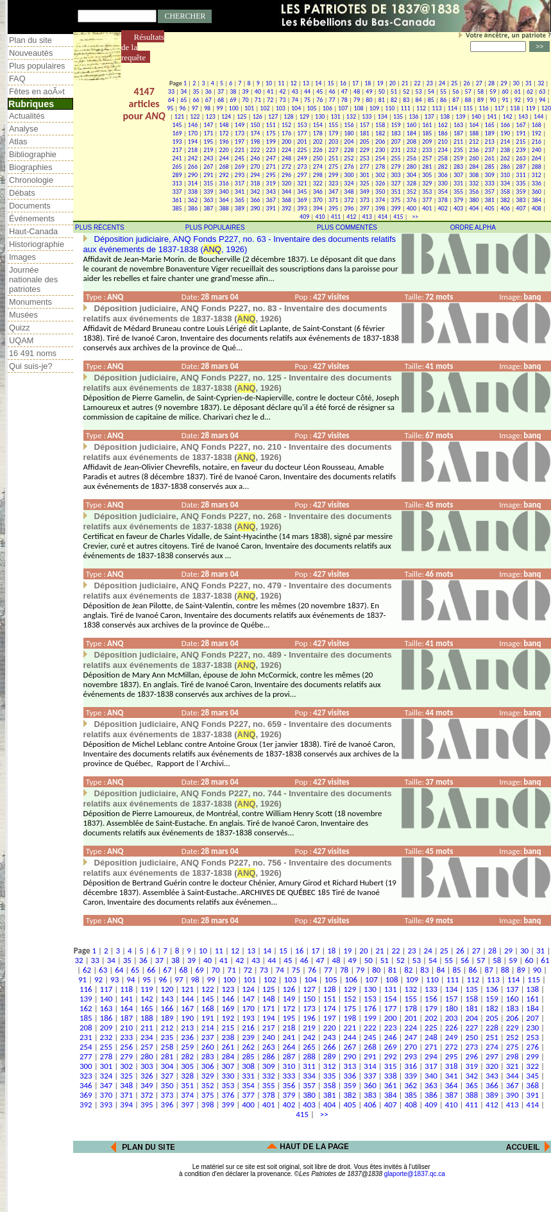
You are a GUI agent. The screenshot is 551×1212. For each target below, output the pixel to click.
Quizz (19, 327)
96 (182, 108)
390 (255, 208)
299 (333, 175)
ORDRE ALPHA (473, 227)
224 (286, 150)
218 (193, 150)
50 (381, 91)
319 (271, 183)
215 (520, 141)
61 (517, 91)
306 (443, 175)
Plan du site (30, 40)
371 (333, 200)
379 (458, 200)
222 (255, 150)
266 (193, 166)
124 (226, 116)
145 (177, 125)
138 (445, 116)
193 (177, 141)
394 (318, 208)
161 (427, 125)
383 (520, 200)
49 (369, 91)
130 (320, 116)
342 (255, 191)
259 (458, 158)
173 (239, 133)
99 (219, 108)
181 (364, 133)
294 (255, 175)
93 (530, 100)
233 (427, 150)
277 (364, 166)
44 (307, 91)
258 (443, 158)
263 (520, 158)
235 (458, 150)
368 (286, 200)
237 (490, 150)
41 (270, 91)
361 (177, 200)
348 (348, 191)
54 (431, 91)
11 (281, 83)
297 (302, 175)
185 (427, 133)
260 (474, 158)
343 (271, 191)
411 (336, 216)
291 (208, 175)
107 (343, 108)
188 (474, 133)
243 (208, 158)
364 (223, 200)
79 (356, 100)
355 (458, 191)
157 (364, 125)
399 (395, 208)
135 (398, 116)
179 (333, 133)
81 (381, 100)
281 (427, 166)
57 (468, 91)
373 (364, 200)
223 (271, 150)
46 (332, 91)
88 (468, 100)
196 (223, 141)
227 (333, 150)
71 (258, 100)
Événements (32, 218)
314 (193, 183)
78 (344, 100)
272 (286, 166)
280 (411, 166)
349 (364, 191)
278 (380, 166)
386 (193, 208)
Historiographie (36, 244)
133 (366, 116)
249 (302, 158)
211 (458, 141)
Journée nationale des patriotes (33, 279)
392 (286, 208)
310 (505, 175)
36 (208, 91)
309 (490, 175)
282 (443, 166)
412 (351, 216)
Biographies (31, 167)
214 (505, 141)
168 (536, 125)
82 (394, 100)
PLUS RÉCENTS (99, 227)
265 (177, 166)
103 (280, 108)
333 (490, 183)
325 (364, 183)
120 (546, 108)
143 (523, 116)
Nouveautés (31, 53)
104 (296, 108)
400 (411, 208)
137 (429, 116)
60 (505, 91)
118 (515, 108)
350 (380, 191)
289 (177, 175)
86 (443, 100)
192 (536, 133)
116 (483, 108)
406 (505, 208)
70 (245, 100)
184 (411, 133)
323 (333, 183)
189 (490, 133)
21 (405, 83)
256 (411, 158)
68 (220, 100)
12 (294, 83)
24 (442, 83)
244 (223, 158)
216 (536, 141)
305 (427, 175)
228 (348, 150)
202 (318, 141)
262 (505, 158)
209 (427, 141)
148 (223, 125)
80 (369, 100)
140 (476, 116)
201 (302, 141)
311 (520, 175)
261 (490, 158)
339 (208, 191)
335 (520, 183)
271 (271, 166)
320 (286, 183)
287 (520, 166)
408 (536, 208)
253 (364, 158)
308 (474, 175)
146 (193, 125)
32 (541, 83)
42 (282, 91)
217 (177, 150)
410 (320, 216)
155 (333, 125)
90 (492, 100)
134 (382, 116)
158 (380, 125)
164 (474, 125)
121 (179, 116)
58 (480, 91)
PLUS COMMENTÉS (347, 227)
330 (443, 183)
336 (536, 183)
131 (335, 116)
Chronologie (31, 180)
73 (282, 100)
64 (171, 100)
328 (411, 183)
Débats (22, 193)
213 (490, 141)
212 (474, 141)
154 (318, 125)
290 (193, 175)
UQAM (21, 340)
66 (195, 100)
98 (207, 108)
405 (490, 208)
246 (255, 158)
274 (318, 166)
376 (411, 200)
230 (380, 150)
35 (195, 91)
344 (286, 191)
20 (392, 83)
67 (208, 100)
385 (177, 208)
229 (364, 150)
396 (348, 208)
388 (223, 208)
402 (443, 208)
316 (223, 183)
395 (333, 208)
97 (195, 108)
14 (318, 83)
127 (273, 116)
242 (193, 158)
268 (223, 166)
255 (395, 158)
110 (389, 108)
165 (490, 125)
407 (520, 208)
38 (233, 91)
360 (536, 191)
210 (443, 141)
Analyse (23, 128)
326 (380, 183)
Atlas (18, 141)
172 (223, 133)
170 (193, 133)
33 (171, 91)
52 (406, 91)
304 (411, 175)
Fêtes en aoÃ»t (37, 91)
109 (374, 108)
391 (271, 208)
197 (239, 141)
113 (436, 108)
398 (380, 208)
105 (311, 108)
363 (208, 200)
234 (443, 150)
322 (318, 183)
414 (382, 216)
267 (208, 166)
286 (505, 166)
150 (255, 125)
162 (443, 125)
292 (223, 175)
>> (413, 216)
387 (208, 208)
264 (536, 158)
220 (223, 150)
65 (183, 100)
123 (211, 116)
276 (348, 166)
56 (455, 91)
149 (239, 125)
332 (474, 183)
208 (411, 141)
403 (458, 208)
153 (302, 125)
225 (302, 150)
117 (499, 108)
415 (398, 216)
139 (460, 116)
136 (413, 116)
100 (234, 108)
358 (505, 191)
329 (427, 183)
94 (542, 100)
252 (348, 158)
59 (492, 91)
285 (490, 166)
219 (208, 150)
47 (344, 91)
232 (411, 150)
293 (239, 175)
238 (505, 150)
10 (269, 83)
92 (517, 100)
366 (255, 200)
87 (455, 100)
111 (406, 108)
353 (427, 191)
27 (479, 83)
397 (364, 208)
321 (302, 183)
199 (271, 141)
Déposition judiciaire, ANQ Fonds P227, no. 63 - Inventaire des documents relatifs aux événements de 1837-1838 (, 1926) (239, 244)
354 (443, 191)
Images (22, 257)
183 (395, 133)
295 (271, 175)
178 (318, 133)
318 (255, 183)
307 (458, 175)
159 (395, 125)
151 (271, 125)
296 (286, 175)
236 (474, 150)
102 (264, 108)
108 (358, 108)
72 (270, 100)
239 (520, 150)
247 (271, 158)
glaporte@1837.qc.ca (414, 1173)
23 (430, 83)
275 (333, 166)
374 (380, 200)
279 (395, 166)
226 (318, 150)
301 (364, 175)
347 (333, 191)
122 (194, 116)
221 (239, 150)
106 (327, 108)
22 (417, 83)
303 (395, 175)
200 (286, 141)
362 (193, 200)
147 (208, 125)
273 (302, 166)
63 (542, 91)
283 (458, 166)
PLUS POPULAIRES (215, 227)
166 (505, 125)
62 (530, 91)
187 (458, 133)
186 (443, 133)
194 (193, 141)
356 (474, 191)
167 (520, 125)
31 (528, 83)
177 (302, 133)
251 (333, 158)
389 (239, 208)
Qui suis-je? (31, 366)
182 (380, 133)
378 (443, 200)
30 (516, 83)
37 (220, 91)
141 (491, 116)
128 (288, 116)
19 (380, 83)
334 (505, 183)
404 (474, 208)
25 (454, 83)
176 (286, 133)
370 (318, 200)
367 (271, 200)
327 (395, 183)
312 (536, 175)
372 (348, 200)
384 (536, 200)
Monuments (30, 302)
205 (364, 141)
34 (183, 91)
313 (177, 183)
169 (177, 133)
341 (239, 191)
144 (538, 116)
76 (319, 100)
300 (348, 175)
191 (520, 133)
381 (490, 200)
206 (380, 141)
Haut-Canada (33, 231)
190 (505, 133)
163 (458, 125)
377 (427, 200)
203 (333, 141)
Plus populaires (37, 66)
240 (536, 150)
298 (318, 175)
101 (249, 108)
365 (239, 200)
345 (302, 191)
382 (505, 200)
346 (318, 191)
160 (411, 125)
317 (239, 183)
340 (223, 191)
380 (474, 200)
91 (505, 100)
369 (302, 200)
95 (170, 108)
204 (348, 141)
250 (318, 158)
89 (480, 100)
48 (356, 91)
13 (306, 83)
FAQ (17, 78)
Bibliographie (32, 154)
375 (395, 200)
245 (239, 158)
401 (427, 208)
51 (394, 91)
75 (307, 100)
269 (239, 166)
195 (208, 141)
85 (431, 100)
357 (490, 191)
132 (351, 116)
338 (193, 191)
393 (302, 208)
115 (468, 108)
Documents (30, 205)
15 (330, 83)
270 (255, 166)
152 (286, 125)
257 (427, 158)
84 (418, 100)
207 (395, 141)
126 (257, 116)
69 (233, 100)
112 (421, 108)
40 (258, 91)
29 (503, 83)
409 (304, 216)
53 (418, 91)
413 (367, 216)
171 (208, 133)
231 (395, 150)
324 (348, 183)
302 (380, 175)
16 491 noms (32, 353)
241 (177, 158)
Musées (23, 315)
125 (241, 116)
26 (466, 83)
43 (295, 91)
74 (295, 100)
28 (491, 83)
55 (443, 91)
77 (332, 100)
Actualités (26, 116)
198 (255, 141)
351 (395, 191)
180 (348, 133)
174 (255, 133)
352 (411, 191)
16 (343, 83)
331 (458, 183)
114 (452, 108)
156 (348, 125)
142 (507, 116)
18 (367, 83)
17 (355, 83)
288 (536, 166)
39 (245, 91)
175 (271, 133)
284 (474, 166)
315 (208, 183)
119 (530, 108)
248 (286, 158)
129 (304, 116)
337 (177, 191)
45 (319, 91)
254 (380, 158)
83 (406, 100)
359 (520, 191)
